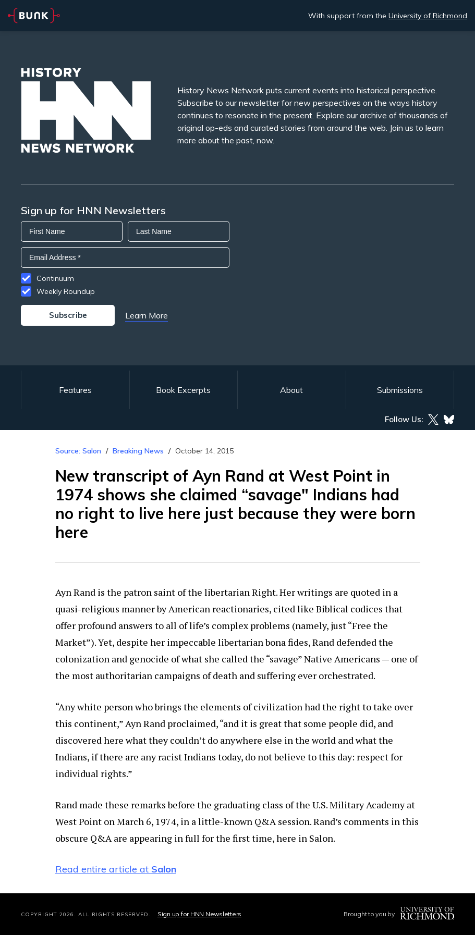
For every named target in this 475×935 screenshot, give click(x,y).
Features (75, 390)
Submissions (400, 390)
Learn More (146, 315)
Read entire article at (115, 869)
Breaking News (138, 451)
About (291, 390)
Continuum (55, 278)
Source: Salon (78, 451)
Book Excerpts (183, 390)
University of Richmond (427, 15)
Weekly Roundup (65, 291)
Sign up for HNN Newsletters (199, 914)
